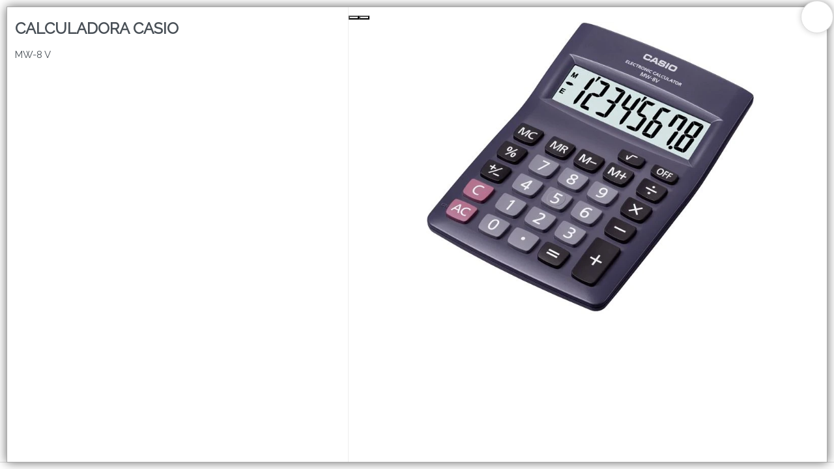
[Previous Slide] (354, 18)
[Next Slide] (364, 18)
